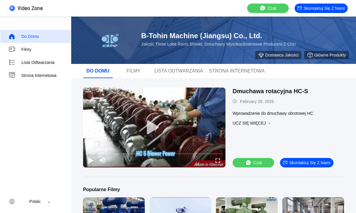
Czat (267, 8)
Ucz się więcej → (252, 123)
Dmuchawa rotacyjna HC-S (270, 91)
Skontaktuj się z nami (321, 8)
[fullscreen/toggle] (218, 160)
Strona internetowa (32, 75)
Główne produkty (326, 55)
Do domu (23, 36)
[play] (154, 127)
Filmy (19, 49)
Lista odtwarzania (31, 62)
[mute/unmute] (103, 160)
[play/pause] (91, 160)
